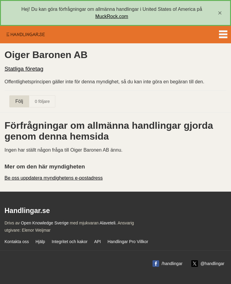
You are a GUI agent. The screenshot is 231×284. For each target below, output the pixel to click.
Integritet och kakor (70, 241)
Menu (223, 33)
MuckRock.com (111, 16)
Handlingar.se (25, 34)
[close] (220, 13)
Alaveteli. (108, 223)
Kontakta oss (17, 241)
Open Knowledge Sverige (45, 223)
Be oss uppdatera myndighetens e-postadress (54, 178)
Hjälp (40, 241)
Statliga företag (24, 69)
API (97, 241)
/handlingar (172, 263)
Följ (19, 101)
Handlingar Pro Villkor (127, 241)
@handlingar (212, 263)
